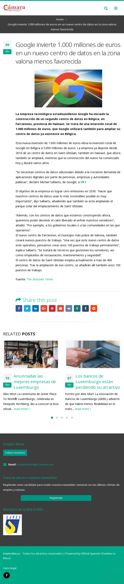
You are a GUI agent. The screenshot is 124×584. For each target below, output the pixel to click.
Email (60, 308)
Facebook (19, 308)
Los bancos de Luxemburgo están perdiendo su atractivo (98, 381)
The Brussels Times (40, 279)
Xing (77, 308)
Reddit (94, 308)
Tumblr (85, 308)
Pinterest (52, 308)
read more (22, 409)
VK (69, 308)
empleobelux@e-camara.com (35, 464)
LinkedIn (35, 308)
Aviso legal (9, 568)
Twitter (27, 308)
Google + (44, 308)
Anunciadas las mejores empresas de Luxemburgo (35, 381)
